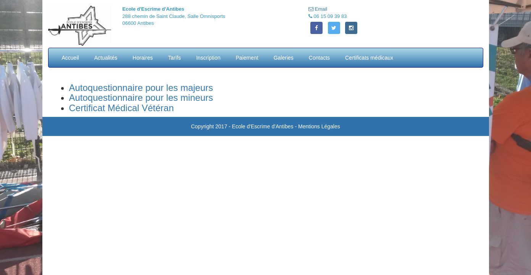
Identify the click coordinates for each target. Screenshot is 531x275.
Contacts (319, 58)
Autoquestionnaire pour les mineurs (141, 97)
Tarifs (174, 58)
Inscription (208, 58)
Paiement (247, 58)
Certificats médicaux (369, 58)
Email (317, 9)
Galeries (284, 58)
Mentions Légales (319, 126)
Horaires (142, 58)
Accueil (70, 58)
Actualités (106, 58)
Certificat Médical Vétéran (121, 108)
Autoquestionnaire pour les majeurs (141, 87)
